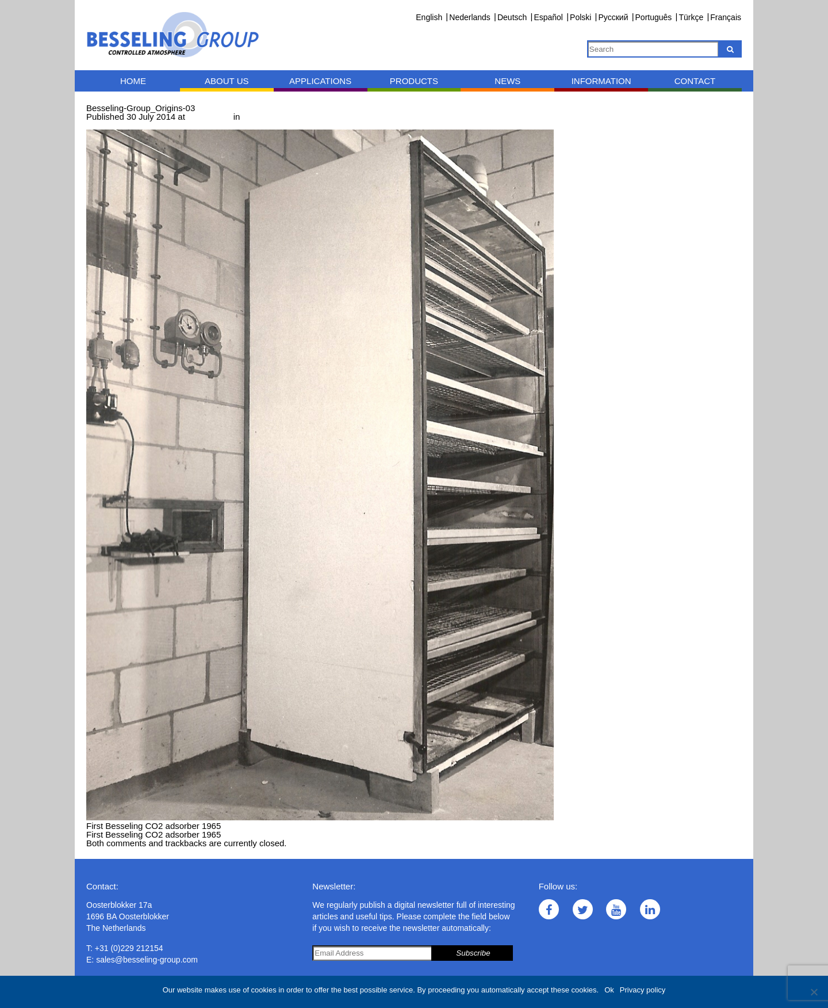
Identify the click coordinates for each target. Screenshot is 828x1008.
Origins (256, 116)
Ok (609, 990)
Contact (694, 81)
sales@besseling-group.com (147, 959)
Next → (147, 125)
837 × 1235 (209, 116)
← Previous (108, 125)
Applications (320, 81)
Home (133, 81)
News (507, 81)
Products (414, 81)
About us (226, 81)
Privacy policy (642, 990)
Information (601, 81)
